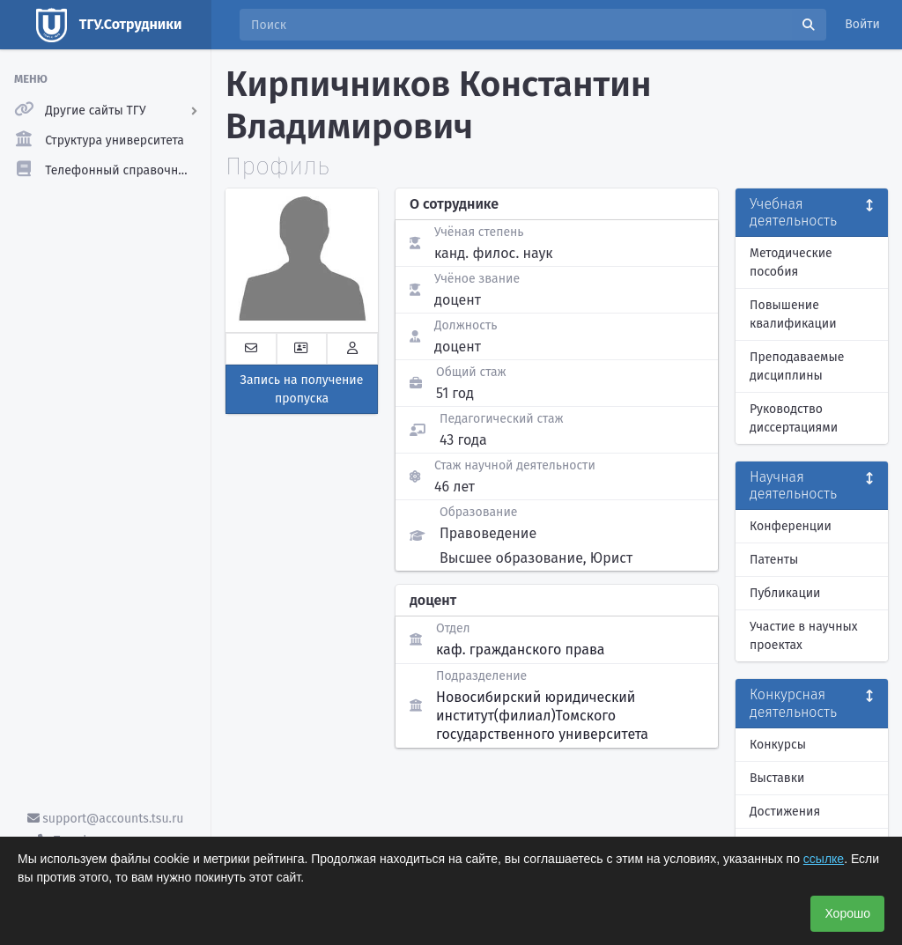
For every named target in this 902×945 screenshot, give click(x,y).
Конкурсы (778, 744)
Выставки (777, 778)
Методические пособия (791, 262)
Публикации (785, 593)
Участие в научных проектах (804, 636)
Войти (862, 24)
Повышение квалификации (793, 314)
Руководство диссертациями (794, 418)
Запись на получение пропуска (302, 389)
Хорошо (847, 913)
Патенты (774, 559)
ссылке (823, 859)
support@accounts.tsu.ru (105, 818)
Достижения (785, 811)
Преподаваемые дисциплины (797, 366)
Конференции (791, 526)
